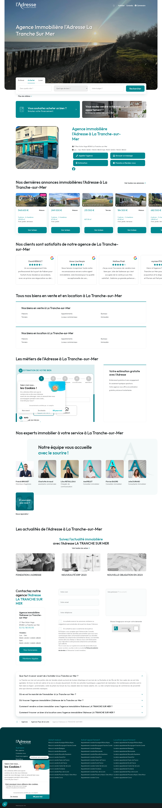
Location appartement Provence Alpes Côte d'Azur (129, 775)
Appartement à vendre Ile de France (92, 763)
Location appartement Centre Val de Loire (127, 766)
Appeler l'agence (84, 156)
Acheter (121, 5)
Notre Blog (19, 759)
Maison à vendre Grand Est (56, 757)
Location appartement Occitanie (124, 769)
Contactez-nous (21, 753)
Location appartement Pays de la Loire (126, 772)
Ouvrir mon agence (22, 756)
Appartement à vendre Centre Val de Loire (94, 766)
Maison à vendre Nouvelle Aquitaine (59, 754)
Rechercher (135, 88)
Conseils (129, 5)
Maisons (24, 314)
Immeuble (105, 317)
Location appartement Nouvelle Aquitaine (127, 754)
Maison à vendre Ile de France (57, 763)
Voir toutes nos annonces (135, 183)
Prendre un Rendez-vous (124, 163)
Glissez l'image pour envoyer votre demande (126, 622)
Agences (24, 722)
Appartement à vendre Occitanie (91, 769)
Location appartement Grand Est (124, 757)
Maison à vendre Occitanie (56, 769)
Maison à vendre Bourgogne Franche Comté (62, 745)
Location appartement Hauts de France (126, 760)
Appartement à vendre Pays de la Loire (93, 772)
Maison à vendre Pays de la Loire (58, 772)
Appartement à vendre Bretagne (91, 748)
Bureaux (104, 314)
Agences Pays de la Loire (40, 722)
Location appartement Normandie (124, 751)
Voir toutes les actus (81, 548)
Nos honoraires (30, 650)
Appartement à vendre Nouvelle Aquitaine (94, 754)
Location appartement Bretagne (124, 748)
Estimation (81, 163)
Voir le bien (32, 230)
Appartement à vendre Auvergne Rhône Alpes (95, 742)
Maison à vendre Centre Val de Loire (59, 766)
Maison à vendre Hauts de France (58, 760)
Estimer (21, 80)
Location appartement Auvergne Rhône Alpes (128, 742)
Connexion (140, 5)
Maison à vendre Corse (55, 777)
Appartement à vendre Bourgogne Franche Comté (96, 745)
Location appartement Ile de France (125, 763)
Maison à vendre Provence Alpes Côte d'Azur (62, 775)
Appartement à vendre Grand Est (91, 757)
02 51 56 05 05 (26, 627)
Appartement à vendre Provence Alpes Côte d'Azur (97, 775)
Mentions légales (30, 658)
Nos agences (20, 750)
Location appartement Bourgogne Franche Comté (129, 745)
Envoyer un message (123, 156)
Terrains (24, 317)
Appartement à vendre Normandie (91, 751)
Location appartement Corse (123, 777)
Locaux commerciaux (69, 317)
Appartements (66, 314)
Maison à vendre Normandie (57, 751)
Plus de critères (25, 96)
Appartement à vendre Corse (90, 777)
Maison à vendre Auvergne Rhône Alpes (61, 742)
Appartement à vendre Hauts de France (93, 760)
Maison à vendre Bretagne (56, 748)
